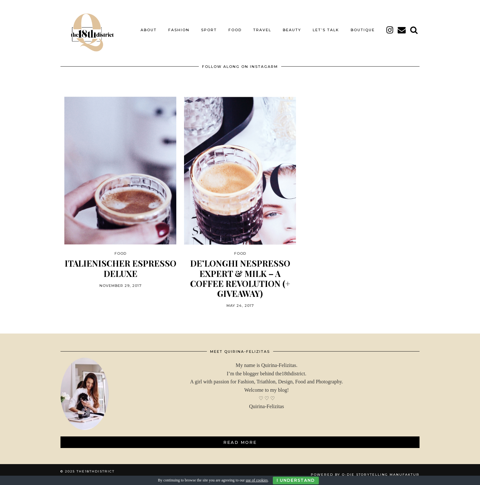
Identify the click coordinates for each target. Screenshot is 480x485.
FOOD (235, 30)
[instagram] (390, 30)
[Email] (402, 30)
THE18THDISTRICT (96, 471)
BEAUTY (292, 30)
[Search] (414, 30)
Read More (240, 442)
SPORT (209, 30)
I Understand (296, 480)
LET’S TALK (326, 30)
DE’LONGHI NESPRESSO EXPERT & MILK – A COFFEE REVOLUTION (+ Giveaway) (240, 278)
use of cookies (257, 480)
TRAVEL (262, 30)
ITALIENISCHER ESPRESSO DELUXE (120, 268)
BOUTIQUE (363, 30)
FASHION (178, 30)
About (149, 30)
